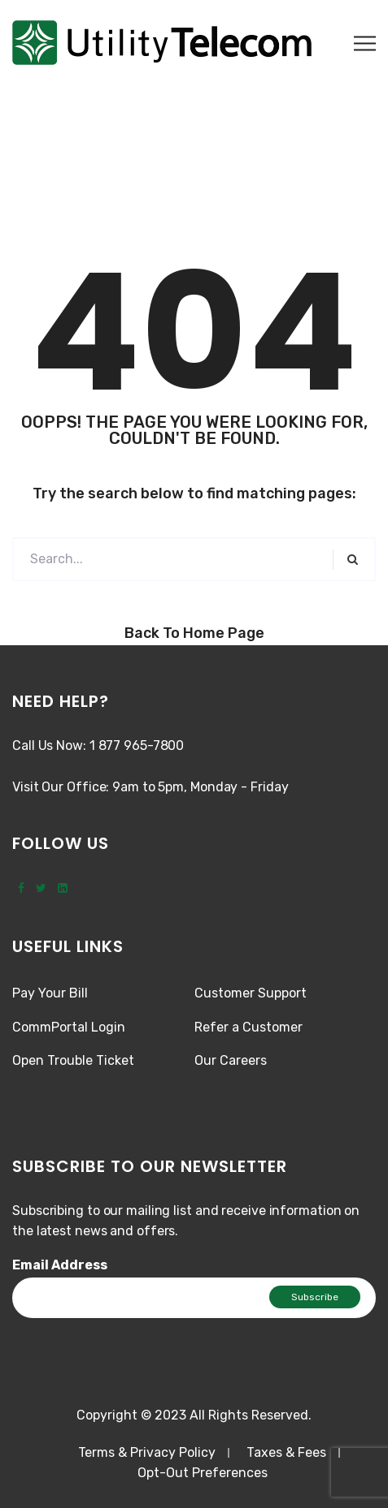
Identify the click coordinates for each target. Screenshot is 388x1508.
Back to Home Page (194, 633)
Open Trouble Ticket (73, 1060)
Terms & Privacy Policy (147, 1452)
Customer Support (250, 993)
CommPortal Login (68, 1027)
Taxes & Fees (286, 1452)
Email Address (59, 1265)
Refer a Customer (248, 1027)
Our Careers (230, 1060)
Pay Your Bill (50, 993)
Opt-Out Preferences (202, 1472)
